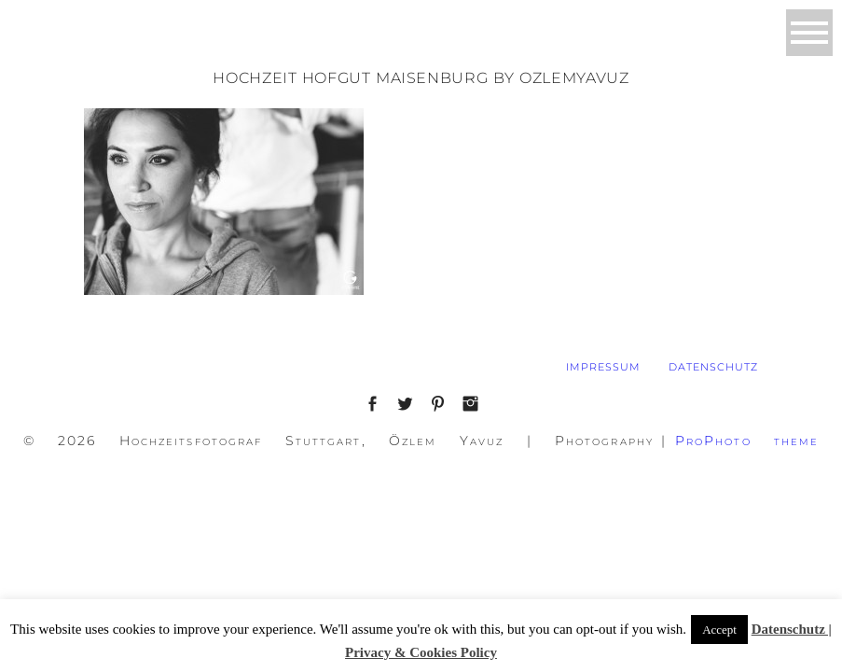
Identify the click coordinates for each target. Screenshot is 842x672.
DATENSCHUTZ (713, 366)
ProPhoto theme (747, 440)
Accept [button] (719, 630)
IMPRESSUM (603, 366)
